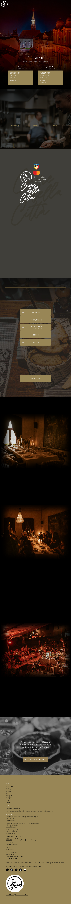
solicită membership (34, 760)
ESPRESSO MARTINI (15, 73)
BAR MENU (36, 342)
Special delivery (36, 379)
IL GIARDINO (13, 80)
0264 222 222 (15, 818)
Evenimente (15, 125)
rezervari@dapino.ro (10, 820)
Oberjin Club (8, 802)
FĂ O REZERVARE (13, 859)
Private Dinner (9, 795)
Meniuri (7, 788)
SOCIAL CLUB (43, 78)
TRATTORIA (13, 75)
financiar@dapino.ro (10, 827)
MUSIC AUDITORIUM (45, 75)
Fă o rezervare (9, 786)
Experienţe (35, 125)
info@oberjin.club (10, 854)
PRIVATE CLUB (43, 80)
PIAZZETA (12, 78)
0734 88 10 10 (9, 840)
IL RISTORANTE (36, 312)
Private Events (9, 797)
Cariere (7, 800)
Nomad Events (9, 799)
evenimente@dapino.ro (11, 833)
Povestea (56, 125)
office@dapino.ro (48, 811)
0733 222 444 (22, 856)
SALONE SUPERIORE (45, 73)
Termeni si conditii (10, 895)
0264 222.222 (15, 831)
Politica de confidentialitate (21, 895)
